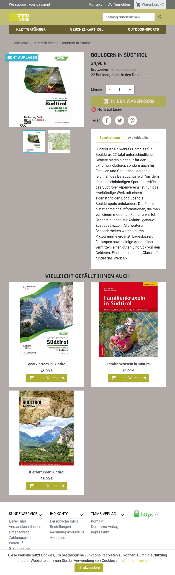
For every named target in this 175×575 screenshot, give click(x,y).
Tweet (119, 120)
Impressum (100, 532)
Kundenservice (23, 514)
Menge (96, 89)
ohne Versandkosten (124, 69)
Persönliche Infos (64, 521)
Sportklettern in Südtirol (46, 364)
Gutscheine (59, 543)
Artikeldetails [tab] (138, 138)
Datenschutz (19, 532)
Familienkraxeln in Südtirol (129, 364)
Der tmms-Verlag (104, 527)
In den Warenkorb (128, 101)
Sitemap (15, 559)
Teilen (106, 120)
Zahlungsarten (20, 537)
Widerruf (16, 543)
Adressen (57, 537)
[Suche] (129, 17)
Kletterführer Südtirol (46, 472)
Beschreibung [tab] (110, 138)
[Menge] (119, 89)
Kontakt (95, 4)
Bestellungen (60, 527)
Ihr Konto (59, 514)
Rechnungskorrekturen (68, 532)
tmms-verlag (103, 514)
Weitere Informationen (139, 572)
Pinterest (132, 120)
